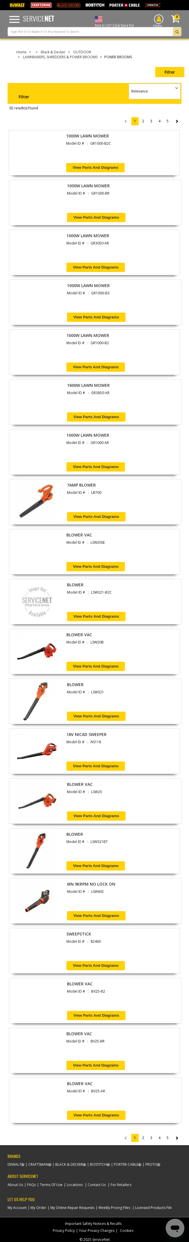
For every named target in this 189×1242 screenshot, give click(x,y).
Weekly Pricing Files (114, 1207)
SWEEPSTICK (78, 934)
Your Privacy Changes (96, 1230)
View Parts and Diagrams (95, 167)
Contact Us (97, 1184)
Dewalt (14, 1164)
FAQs (31, 1184)
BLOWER (75, 585)
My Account (17, 1207)
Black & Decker (53, 52)
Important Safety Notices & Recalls (93, 1223)
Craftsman (38, 1164)
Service (38, 18)
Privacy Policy (64, 1230)
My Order (38, 1207)
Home (21, 52)
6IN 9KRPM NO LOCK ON (91, 884)
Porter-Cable (126, 1164)
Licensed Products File (153, 1207)
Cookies (126, 1230)
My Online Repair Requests (72, 1207)
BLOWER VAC (79, 535)
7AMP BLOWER (81, 485)
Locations (75, 1184)
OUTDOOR (82, 52)
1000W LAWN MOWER (87, 136)
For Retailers (121, 1184)
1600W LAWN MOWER (88, 385)
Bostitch (98, 1164)
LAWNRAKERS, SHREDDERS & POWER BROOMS (60, 57)
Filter (170, 72)
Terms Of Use (51, 1184)
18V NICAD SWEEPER (86, 734)
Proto (151, 1164)
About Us (15, 1184)
